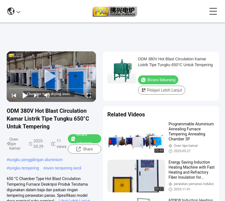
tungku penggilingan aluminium (36, 159)
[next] (36, 95)
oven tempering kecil (63, 168)
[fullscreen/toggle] (88, 95)
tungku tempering (24, 168)
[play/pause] (25, 95)
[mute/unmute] (47, 95)
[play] (51, 76)
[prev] (13, 95)
